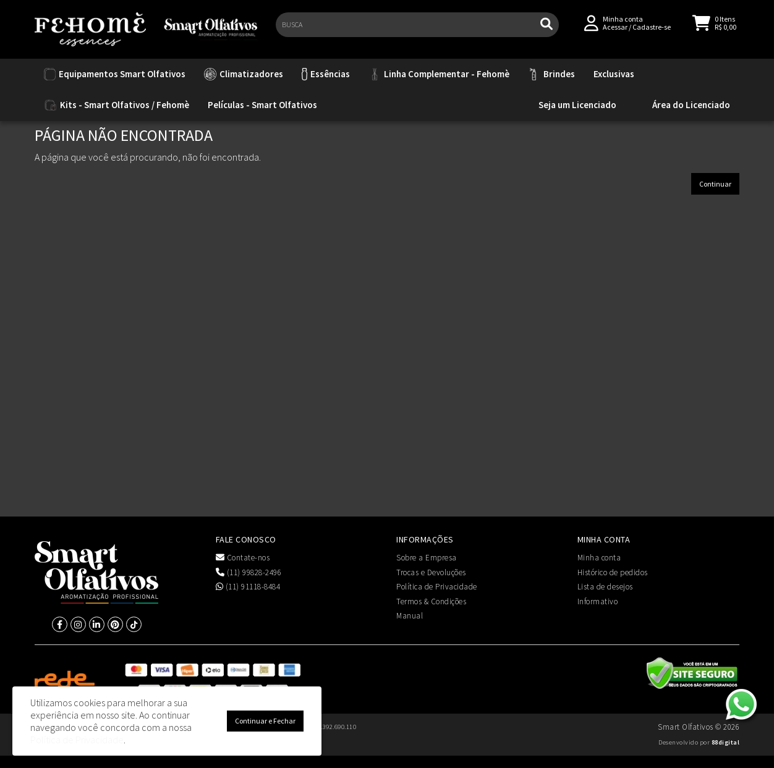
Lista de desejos (605, 586)
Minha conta (599, 557)
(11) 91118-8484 (248, 586)
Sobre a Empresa (426, 557)
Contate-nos (243, 557)
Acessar (615, 31)
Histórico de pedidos (612, 572)
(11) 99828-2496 (249, 572)
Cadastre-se (651, 31)
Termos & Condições (431, 601)
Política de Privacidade (436, 586)
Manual (409, 615)
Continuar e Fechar (265, 720)
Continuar (715, 183)
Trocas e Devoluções (431, 572)
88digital (726, 742)
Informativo (597, 601)
